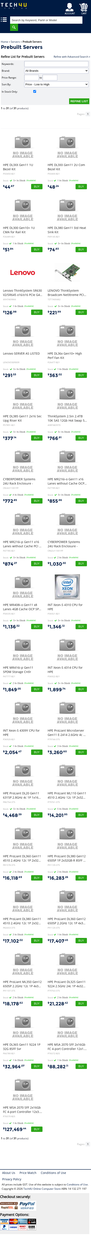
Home (4, 42)
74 (53, 250)
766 (55, 438)
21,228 (58, 1004)
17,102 (13, 941)
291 (9, 375)
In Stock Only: (19, 91)
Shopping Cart (83, 7)
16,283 (58, 878)
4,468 (12, 815)
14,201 (57, 815)
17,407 (58, 941)
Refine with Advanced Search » (72, 56)
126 (10, 313)
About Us (8, 1173)
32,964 (13, 1067)
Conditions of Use (53, 1173)
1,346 (56, 627)
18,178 (13, 1004)
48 (53, 187)
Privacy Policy (11, 1179)
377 (9, 438)
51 (8, 250)
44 (8, 187)
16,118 (12, 878)
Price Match (28, 1173)
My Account (70, 7)
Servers (15, 42)
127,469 (14, 1129)
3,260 (57, 752)
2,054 (12, 752)
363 (55, 375)
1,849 (12, 690)
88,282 (58, 1067)
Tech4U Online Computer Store (42, 1189)
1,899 (56, 690)
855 (55, 501)
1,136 (11, 627)
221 (54, 313)
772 (10, 501)
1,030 (57, 564)
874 (10, 564)
